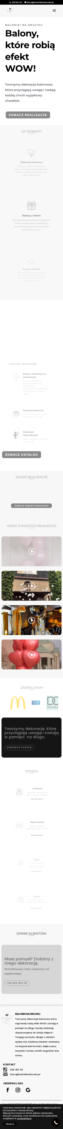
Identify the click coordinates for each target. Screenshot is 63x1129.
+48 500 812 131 (17, 983)
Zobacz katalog (21, 454)
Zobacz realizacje (28, 115)
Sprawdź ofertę (19, 747)
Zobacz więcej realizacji (31, 505)
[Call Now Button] (56, 1122)
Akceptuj (10, 1124)
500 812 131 (17, 2)
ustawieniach (24, 1118)
